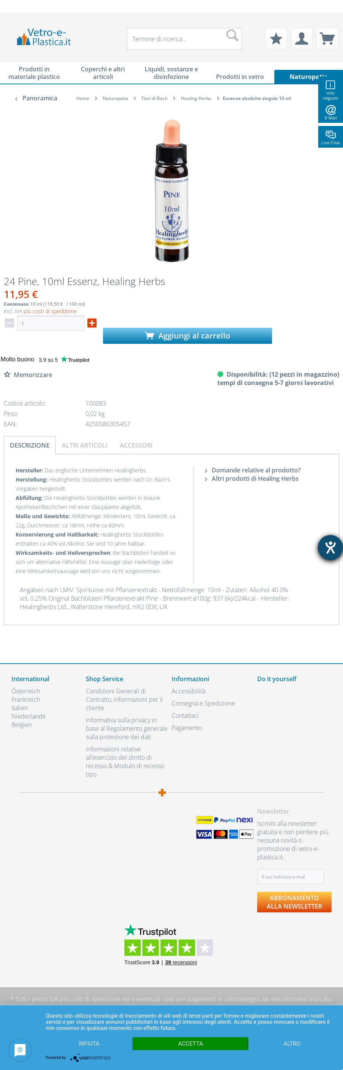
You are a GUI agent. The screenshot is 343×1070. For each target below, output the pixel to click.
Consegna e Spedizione (203, 703)
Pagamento (187, 728)
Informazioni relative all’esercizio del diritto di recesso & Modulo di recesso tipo (125, 761)
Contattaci (185, 715)
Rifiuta (89, 1043)
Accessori (136, 445)
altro (291, 1043)
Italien (19, 708)
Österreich (25, 691)
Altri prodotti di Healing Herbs (252, 478)
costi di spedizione (95, 999)
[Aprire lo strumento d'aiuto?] (330, 547)
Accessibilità (188, 691)
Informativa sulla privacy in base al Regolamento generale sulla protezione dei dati (126, 728)
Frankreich (25, 699)
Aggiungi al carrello (187, 335)
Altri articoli (85, 445)
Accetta (190, 1043)
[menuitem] (15, 6)
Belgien (21, 724)
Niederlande (28, 716)
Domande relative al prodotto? (253, 470)
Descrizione (30, 445)
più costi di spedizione (50, 311)
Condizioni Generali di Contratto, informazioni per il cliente (124, 699)
